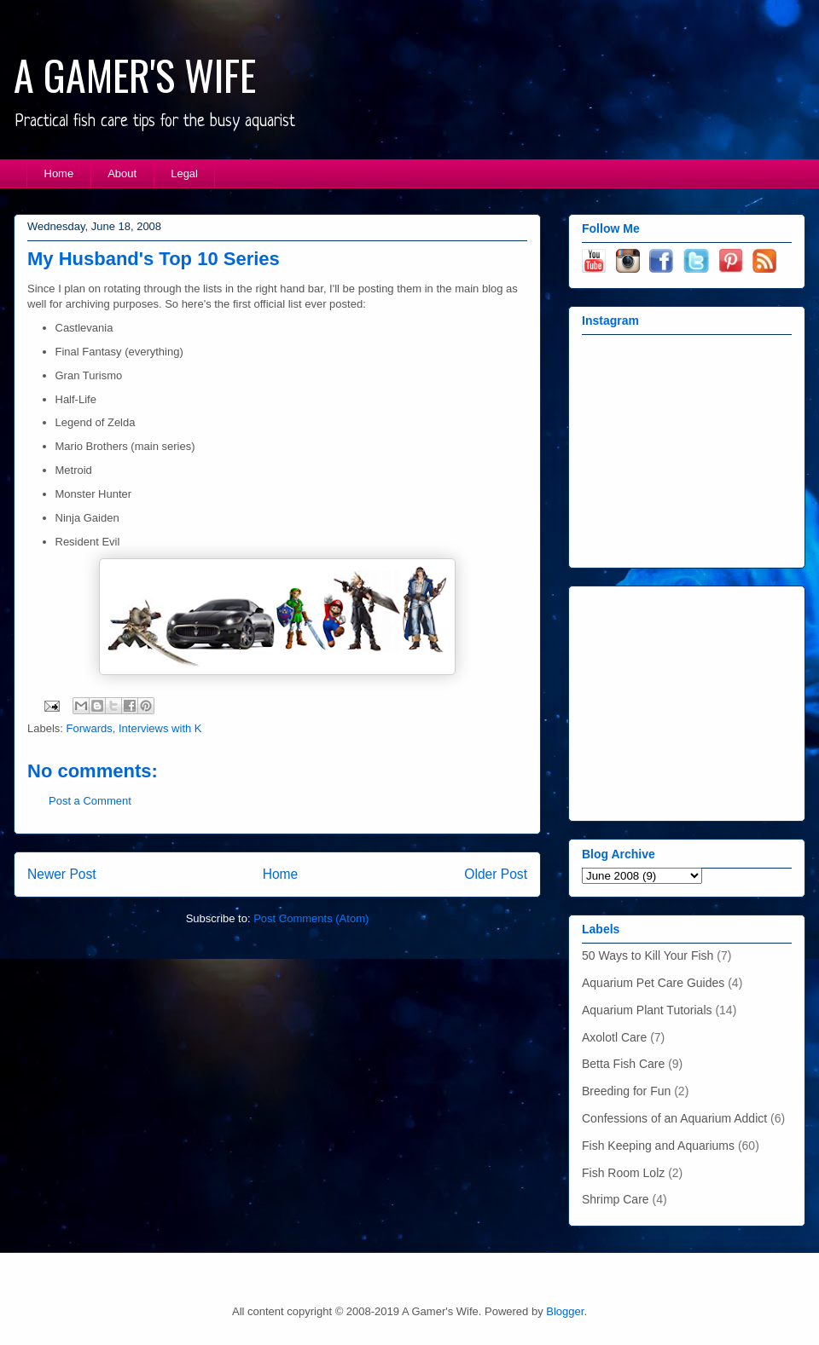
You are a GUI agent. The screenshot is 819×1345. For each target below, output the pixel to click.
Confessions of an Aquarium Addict (674, 1118)
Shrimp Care (615, 1199)
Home (59, 173)
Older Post (495, 874)
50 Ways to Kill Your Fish (647, 955)
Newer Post (61, 874)
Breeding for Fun (626, 1091)
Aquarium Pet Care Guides (653, 983)
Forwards (90, 728)
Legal (184, 173)
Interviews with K (160, 728)
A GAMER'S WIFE (135, 74)
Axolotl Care (614, 1037)
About (121, 173)
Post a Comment (90, 800)
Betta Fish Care (623, 1064)
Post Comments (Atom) (311, 918)
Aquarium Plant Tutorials (647, 1010)
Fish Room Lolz (623, 1173)
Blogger (565, 1311)
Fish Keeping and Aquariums (658, 1145)
